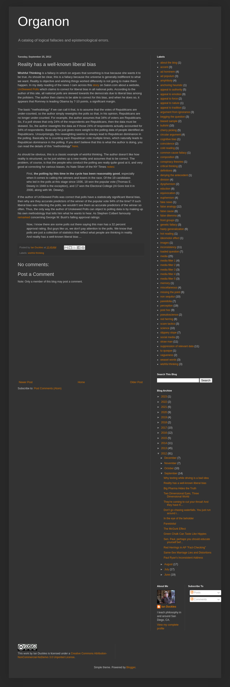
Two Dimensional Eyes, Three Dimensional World (181, 495)
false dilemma (168, 215)
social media (167, 337)
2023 (164, 396)
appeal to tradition (170, 107)
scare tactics (167, 323)
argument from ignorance (175, 112)
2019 (164, 417)
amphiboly (166, 80)
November (170, 463)
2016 (164, 432)
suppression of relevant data (177, 346)
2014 (164, 443)
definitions (166, 170)
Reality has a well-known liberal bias (185, 483)
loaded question (169, 251)
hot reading (167, 233)
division (164, 179)
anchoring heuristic (171, 85)
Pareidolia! (170, 523)
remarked (24, 217)
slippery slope (168, 332)
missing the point (170, 292)
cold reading (167, 148)
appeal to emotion (170, 94)
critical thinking (169, 166)
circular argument (170, 134)
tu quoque (166, 350)
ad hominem (167, 71)
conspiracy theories (171, 161)
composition (167, 157)
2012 (164, 453)
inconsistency (168, 247)
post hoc (165, 310)
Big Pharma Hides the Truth (180, 488)
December (170, 457)
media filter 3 (168, 269)
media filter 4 (168, 274)
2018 (164, 422)
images (164, 242)
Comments (199, 599)
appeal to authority (171, 89)
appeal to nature (170, 103)
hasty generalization (172, 229)
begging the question (172, 116)
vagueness (166, 355)
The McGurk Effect (175, 528)
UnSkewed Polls (29, 89)
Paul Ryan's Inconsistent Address (183, 557)
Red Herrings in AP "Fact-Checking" (185, 547)
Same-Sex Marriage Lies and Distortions (187, 552)
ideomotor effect (169, 238)
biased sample (168, 121)
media (164, 256)
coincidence (167, 143)
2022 (164, 401)
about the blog (168, 62)
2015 (164, 438)
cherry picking (168, 130)
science (164, 328)
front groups (167, 220)
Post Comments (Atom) (47, 388)
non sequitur (167, 296)
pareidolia (166, 301)
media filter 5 (168, 278)
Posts (196, 592)
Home (81, 382)
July (167, 569)
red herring (166, 319)
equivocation (167, 193)
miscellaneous (168, 287)
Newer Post (26, 382)
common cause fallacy (173, 152)
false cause (167, 211)
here (75, 146)
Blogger (130, 667)
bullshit (164, 125)
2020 (164, 412)
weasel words (168, 359)
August (168, 564)
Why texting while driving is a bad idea (186, 478)
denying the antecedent (174, 175)
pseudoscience (169, 314)
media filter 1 (168, 260)
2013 (164, 448)
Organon (43, 21)
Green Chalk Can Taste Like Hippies (185, 533)
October (169, 468)
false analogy (168, 206)
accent (164, 67)
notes (110, 166)
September (171, 473)
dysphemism (167, 184)
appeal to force (169, 98)
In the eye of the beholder (179, 518)
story (96, 85)
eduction (165, 188)
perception (166, 305)
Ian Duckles (168, 606)
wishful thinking (36, 253)
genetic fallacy (168, 224)
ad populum (167, 76)
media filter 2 (168, 265)
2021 (164, 406)
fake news (166, 202)
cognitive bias (168, 139)
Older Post (136, 382)
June (167, 574)
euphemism (167, 197)
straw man (166, 341)
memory (165, 283)
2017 (164, 427)
